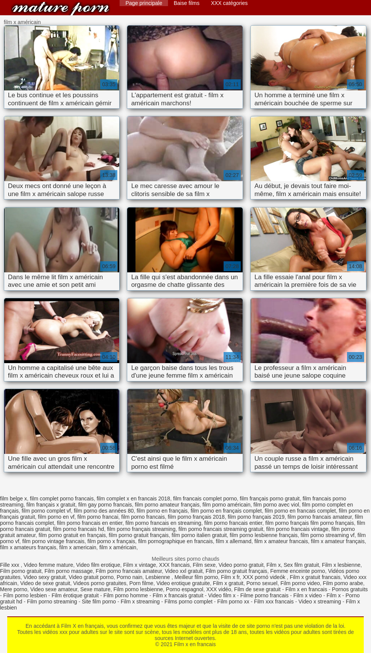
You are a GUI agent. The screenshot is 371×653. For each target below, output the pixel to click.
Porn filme (142, 583)
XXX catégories (229, 3)
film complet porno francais (62, 498)
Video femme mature (48, 565)
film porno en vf (56, 517)
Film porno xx (233, 601)
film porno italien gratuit (199, 535)
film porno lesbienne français (263, 535)
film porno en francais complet (300, 511)
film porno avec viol (276, 505)
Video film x (221, 595)
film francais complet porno (205, 498)
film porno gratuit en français (72, 535)
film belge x (13, 498)
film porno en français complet (226, 511)
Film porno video (300, 583)
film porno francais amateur (320, 517)
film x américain (117, 547)
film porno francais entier (233, 523)
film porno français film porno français (309, 523)
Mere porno (13, 589)
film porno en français (162, 511)
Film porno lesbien (25, 595)
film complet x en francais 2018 (133, 498)
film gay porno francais (105, 505)
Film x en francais (60, 8)
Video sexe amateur (53, 589)
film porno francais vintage (297, 529)
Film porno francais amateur (129, 571)
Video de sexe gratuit (45, 583)
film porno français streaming (141, 529)
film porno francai (97, 517)
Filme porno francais (264, 595)
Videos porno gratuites (99, 583)
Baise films (187, 3)
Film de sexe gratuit (257, 589)
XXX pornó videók (265, 577)
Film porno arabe (343, 583)
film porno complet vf (46, 511)
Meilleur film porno (196, 577)
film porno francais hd (78, 529)
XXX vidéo (218, 589)
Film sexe (204, 565)
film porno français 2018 (196, 517)
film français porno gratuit (270, 498)
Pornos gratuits (350, 589)
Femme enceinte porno (297, 571)
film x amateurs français (28, 547)
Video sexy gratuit (44, 577)
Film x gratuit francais (315, 577)
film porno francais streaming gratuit (220, 529)
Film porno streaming (52, 601)
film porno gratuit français (139, 535)
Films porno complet (189, 601)
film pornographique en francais (175, 541)
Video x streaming (320, 601)
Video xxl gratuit (184, 571)
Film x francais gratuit (178, 595)
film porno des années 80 (104, 511)
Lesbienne (159, 577)
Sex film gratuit (301, 565)
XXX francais (174, 565)
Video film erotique (98, 565)
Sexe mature (95, 589)
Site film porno (99, 601)
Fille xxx (10, 565)
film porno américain (226, 505)
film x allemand (233, 541)
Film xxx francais (274, 601)
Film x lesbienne (341, 565)
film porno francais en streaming (163, 523)
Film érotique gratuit (75, 595)
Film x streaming (140, 601)
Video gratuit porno (91, 577)
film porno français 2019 (256, 517)
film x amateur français (338, 541)
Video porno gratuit (241, 565)
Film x (274, 565)
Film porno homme (126, 595)
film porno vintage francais (53, 541)
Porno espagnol (184, 589)
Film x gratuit (228, 583)
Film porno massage (69, 571)
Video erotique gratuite (183, 583)
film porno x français (111, 541)
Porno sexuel (262, 583)
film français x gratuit (50, 505)
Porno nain (129, 577)
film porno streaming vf (328, 535)
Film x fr (230, 577)
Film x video (307, 595)
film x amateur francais (281, 541)
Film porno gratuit (21, 571)
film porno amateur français (167, 505)
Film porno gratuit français (236, 571)
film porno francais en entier (89, 523)
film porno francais (143, 517)
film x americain (77, 547)
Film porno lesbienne (138, 589)
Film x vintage (139, 565)
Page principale (143, 3)
